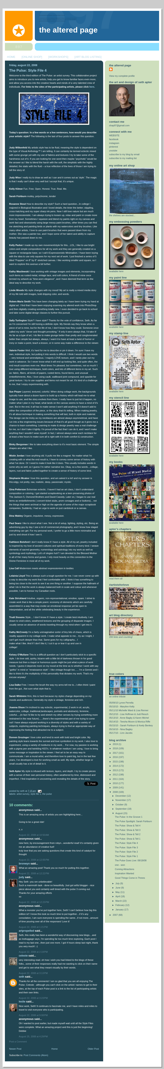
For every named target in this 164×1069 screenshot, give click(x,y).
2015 (116, 761)
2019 (116, 744)
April (118, 896)
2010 (116, 783)
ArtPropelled (26, 930)
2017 (116, 753)
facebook (114, 139)
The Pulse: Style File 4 (28, 70)
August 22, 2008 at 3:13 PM (33, 973)
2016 (116, 757)
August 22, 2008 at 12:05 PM (34, 860)
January (120, 909)
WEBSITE (114, 135)
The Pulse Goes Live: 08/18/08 (130, 860)
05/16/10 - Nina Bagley (121, 729)
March (119, 901)
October (120, 804)
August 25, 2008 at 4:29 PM (33, 1036)
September (121, 808)
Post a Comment (18, 1041)
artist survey (23, 794)
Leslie (22, 1001)
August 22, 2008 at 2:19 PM (33, 952)
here (91, 86)
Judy (21, 877)
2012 (116, 774)
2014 (116, 766)
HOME (11, 56)
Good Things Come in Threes (130, 878)
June (118, 887)
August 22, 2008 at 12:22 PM (34, 873)
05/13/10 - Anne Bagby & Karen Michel (129, 717)
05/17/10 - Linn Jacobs (120, 733)
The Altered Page (68, 30)
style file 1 (36, 794)
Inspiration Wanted (124, 873)
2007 (116, 915)
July (118, 883)
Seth (21, 976)
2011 (116, 779)
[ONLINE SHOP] (32, 56)
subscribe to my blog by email (124, 154)
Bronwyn (24, 863)
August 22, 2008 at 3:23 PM (33, 998)
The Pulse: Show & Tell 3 (128, 830)
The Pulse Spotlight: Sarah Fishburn (133, 821)
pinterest (113, 146)
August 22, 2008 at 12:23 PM (34, 902)
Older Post (93, 1049)
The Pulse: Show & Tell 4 (128, 825)
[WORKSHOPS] (58, 56)
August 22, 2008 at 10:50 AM (34, 835)
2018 (116, 748)
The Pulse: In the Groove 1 (128, 817)
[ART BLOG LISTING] (88, 56)
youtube (113, 150)
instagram (114, 143)
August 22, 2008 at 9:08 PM (33, 1015)
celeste (23, 955)
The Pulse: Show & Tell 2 (128, 834)
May (118, 892)
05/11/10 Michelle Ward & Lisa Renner (128, 710)
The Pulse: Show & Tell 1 (128, 838)
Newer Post (15, 1049)
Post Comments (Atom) (36, 1055)
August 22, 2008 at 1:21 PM (33, 927)
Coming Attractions (124, 869)
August (119, 813)
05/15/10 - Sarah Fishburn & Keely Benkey (131, 725)
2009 (116, 787)
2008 (116, 792)
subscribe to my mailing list (123, 158)
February (120, 905)
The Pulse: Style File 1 (126, 856)
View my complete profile (122, 76)
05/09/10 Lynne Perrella (121, 702)
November (121, 800)
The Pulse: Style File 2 (126, 851)
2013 (116, 770)
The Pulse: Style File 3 (126, 847)
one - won (120, 865)
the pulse (47, 794)
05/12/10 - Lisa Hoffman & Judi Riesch (128, 714)
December (121, 796)
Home (54, 1049)
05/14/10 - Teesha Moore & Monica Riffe (129, 721)
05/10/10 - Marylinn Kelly (122, 706)
